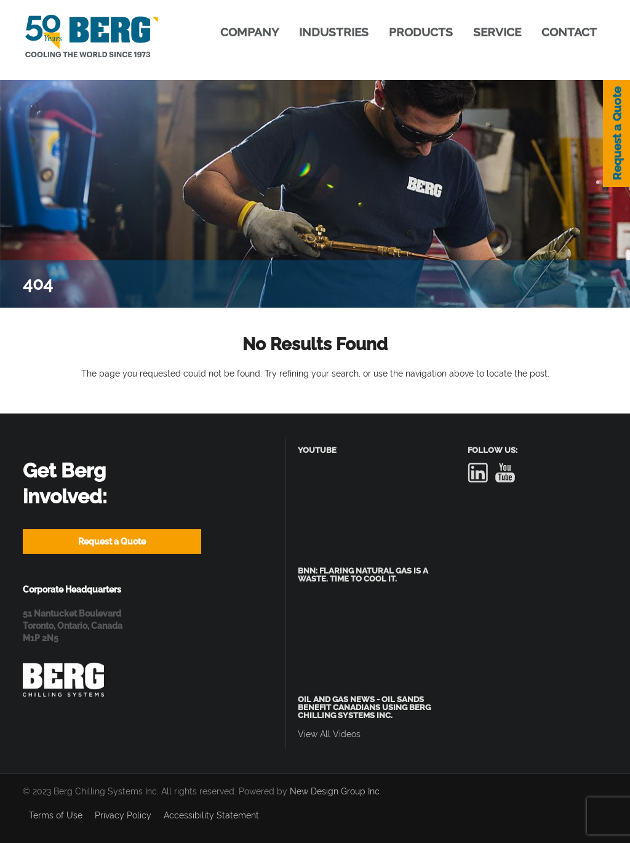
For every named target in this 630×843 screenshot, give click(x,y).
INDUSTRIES (334, 32)
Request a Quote (616, 133)
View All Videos (329, 734)
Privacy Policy (123, 815)
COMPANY (249, 32)
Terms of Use (55, 815)
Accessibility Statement (211, 815)
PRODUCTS (421, 32)
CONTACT (569, 32)
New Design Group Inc (335, 791)
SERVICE (497, 32)
